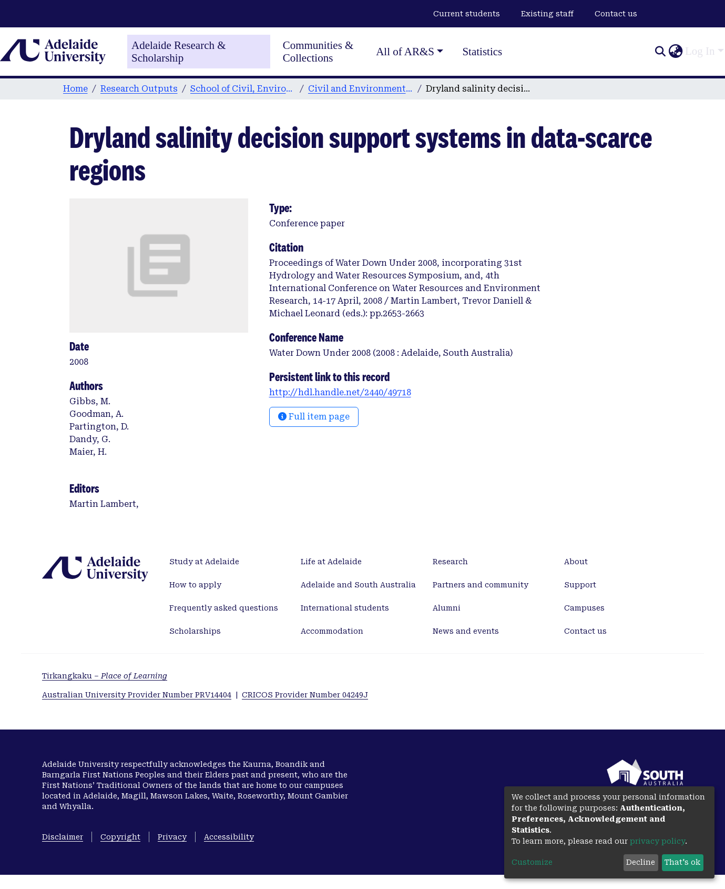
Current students (466, 13)
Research (450, 561)
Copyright (120, 837)
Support (580, 585)
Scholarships (195, 631)
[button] (675, 51)
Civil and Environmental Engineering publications (360, 89)
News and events (466, 631)
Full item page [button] (314, 417)
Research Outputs (139, 89)
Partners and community (480, 585)
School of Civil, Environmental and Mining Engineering (242, 89)
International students (345, 608)
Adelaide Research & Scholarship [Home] (178, 51)
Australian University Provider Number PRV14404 (136, 695)
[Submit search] (660, 51)
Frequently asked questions (223, 608)
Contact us (616, 13)
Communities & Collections (318, 51)
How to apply (195, 585)
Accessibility (229, 837)
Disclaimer (62, 837)
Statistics (482, 51)
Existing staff (547, 13)
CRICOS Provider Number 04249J (305, 695)
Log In (700, 51)
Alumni (447, 608)
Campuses (584, 608)
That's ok (682, 862)
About (576, 561)
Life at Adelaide (331, 561)
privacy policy (657, 841)
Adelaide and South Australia (358, 585)
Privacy (172, 837)
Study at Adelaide (204, 561)
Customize (532, 862)
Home (75, 89)
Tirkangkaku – (104, 676)
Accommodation (332, 631)
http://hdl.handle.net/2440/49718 (340, 392)
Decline (640, 862)
